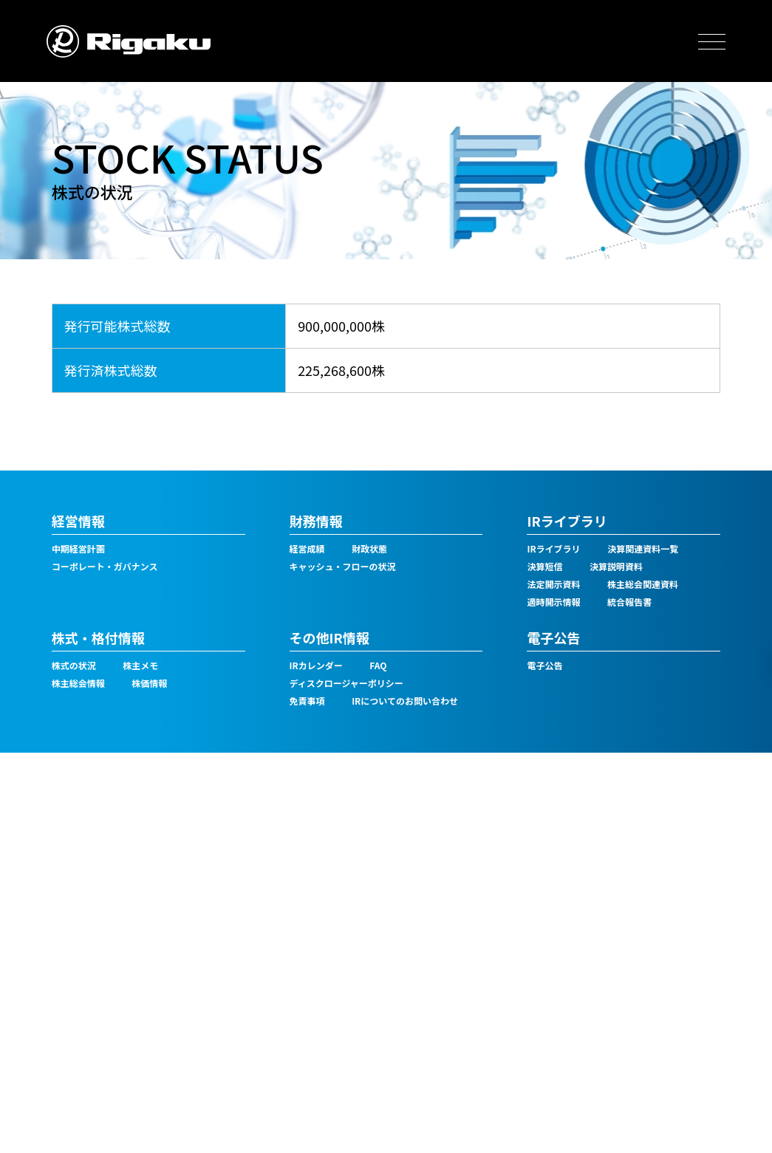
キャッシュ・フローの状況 (343, 566)
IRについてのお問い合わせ (405, 700)
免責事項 (307, 700)
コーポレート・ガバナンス (105, 566)
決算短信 (544, 566)
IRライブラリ (553, 548)
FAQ (377, 665)
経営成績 (307, 548)
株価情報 (149, 683)
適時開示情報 (553, 601)
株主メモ (140, 665)
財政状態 (369, 548)
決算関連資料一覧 (642, 548)
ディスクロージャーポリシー (346, 683)
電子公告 (544, 665)
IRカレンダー (316, 665)
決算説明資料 (616, 566)
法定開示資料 (553, 584)
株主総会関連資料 (642, 584)
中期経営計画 (78, 548)
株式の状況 (74, 665)
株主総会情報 (78, 683)
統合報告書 (629, 601)
